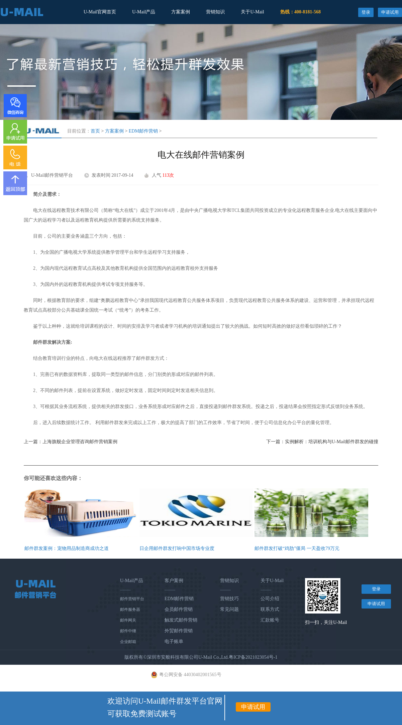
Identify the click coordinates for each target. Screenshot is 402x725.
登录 (366, 12)
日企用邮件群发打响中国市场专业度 (176, 548)
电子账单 (174, 641)
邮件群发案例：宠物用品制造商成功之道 (66, 548)
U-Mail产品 (143, 11)
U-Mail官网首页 (100, 11)
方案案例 (180, 11)
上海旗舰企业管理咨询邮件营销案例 (79, 441)
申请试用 (390, 12)
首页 (95, 131)
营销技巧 (229, 598)
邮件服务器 (130, 609)
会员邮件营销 (179, 609)
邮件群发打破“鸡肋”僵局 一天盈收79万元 (297, 548)
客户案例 (174, 580)
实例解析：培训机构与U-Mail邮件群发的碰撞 (331, 441)
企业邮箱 (128, 641)
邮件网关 (128, 620)
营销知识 (215, 11)
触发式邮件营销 (181, 620)
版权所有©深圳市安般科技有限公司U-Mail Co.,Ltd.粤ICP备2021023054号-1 (200, 657)
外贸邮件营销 (179, 630)
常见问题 (229, 609)
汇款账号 (270, 620)
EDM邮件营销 (143, 131)
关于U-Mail (252, 11)
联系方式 (270, 609)
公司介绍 (270, 598)
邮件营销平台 (132, 598)
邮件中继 (128, 631)
